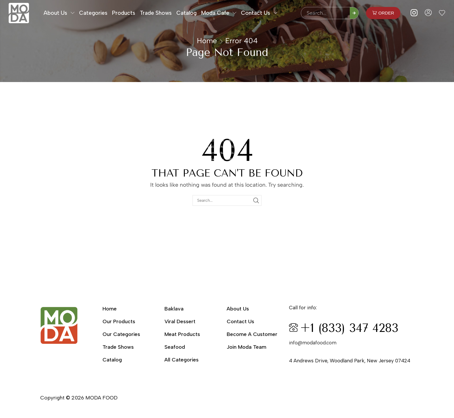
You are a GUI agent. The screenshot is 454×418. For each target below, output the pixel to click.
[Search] (354, 13)
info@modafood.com (312, 343)
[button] (383, 13)
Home (207, 40)
